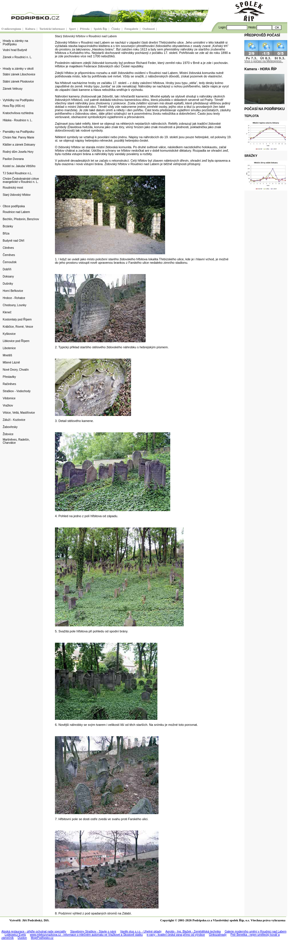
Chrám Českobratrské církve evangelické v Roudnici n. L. (21, 180)
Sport (72, 28)
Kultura (30, 28)
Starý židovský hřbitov (16, 194)
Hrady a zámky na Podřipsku (15, 42)
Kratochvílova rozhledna (18, 113)
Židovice (8, 434)
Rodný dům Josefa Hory (18, 151)
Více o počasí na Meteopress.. (263, 61)
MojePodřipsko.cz (42, 937)
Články (116, 28)
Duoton (22, 937)
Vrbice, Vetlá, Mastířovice (19, 412)
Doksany (8, 276)
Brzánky (8, 226)
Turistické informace (52, 28)
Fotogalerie (131, 28)
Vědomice (9, 398)
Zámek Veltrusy (12, 88)
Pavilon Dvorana (13, 159)
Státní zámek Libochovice (19, 74)
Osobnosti (148, 28)
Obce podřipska (14, 206)
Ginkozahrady (218, 934)
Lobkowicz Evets (15, 934)
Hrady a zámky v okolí (18, 68)
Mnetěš (7, 355)
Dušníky (8, 283)
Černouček (9, 262)
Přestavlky (9, 376)
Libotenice (9, 348)
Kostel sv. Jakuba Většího (19, 166)
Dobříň (7, 269)
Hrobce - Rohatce (14, 298)
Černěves (9, 255)
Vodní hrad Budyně (15, 50)
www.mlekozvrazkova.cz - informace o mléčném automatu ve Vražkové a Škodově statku (86, 934)
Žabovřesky (10, 427)
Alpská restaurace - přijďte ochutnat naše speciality (33, 931)
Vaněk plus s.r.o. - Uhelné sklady (141, 931)
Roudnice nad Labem (16, 212)
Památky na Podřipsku (18, 131)
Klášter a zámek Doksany (19, 144)
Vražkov (8, 405)
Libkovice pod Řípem (16, 341)
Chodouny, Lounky (14, 305)
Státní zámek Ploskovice (18, 81)
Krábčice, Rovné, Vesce (18, 326)
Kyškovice (9, 333)
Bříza (6, 233)
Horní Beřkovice (13, 290)
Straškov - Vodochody (16, 391)
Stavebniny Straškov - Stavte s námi (93, 931)
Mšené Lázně (11, 362)
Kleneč (7, 312)
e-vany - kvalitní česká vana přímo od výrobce (176, 934)
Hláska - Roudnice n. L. (17, 120)
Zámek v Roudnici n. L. (17, 57)
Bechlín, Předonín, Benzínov (21, 219)
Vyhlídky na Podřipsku (18, 100)
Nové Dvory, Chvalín (16, 369)
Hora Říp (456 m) (14, 105)
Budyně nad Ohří (13, 240)
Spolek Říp (101, 28)
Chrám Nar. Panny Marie (18, 137)
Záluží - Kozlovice (14, 419)
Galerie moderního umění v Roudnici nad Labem (255, 931)
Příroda (85, 28)
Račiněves (9, 384)
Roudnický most (13, 187)
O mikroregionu (11, 28)
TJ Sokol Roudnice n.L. (17, 173)
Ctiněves (8, 247)
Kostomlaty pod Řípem (17, 319)
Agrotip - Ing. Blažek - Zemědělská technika (193, 931)
